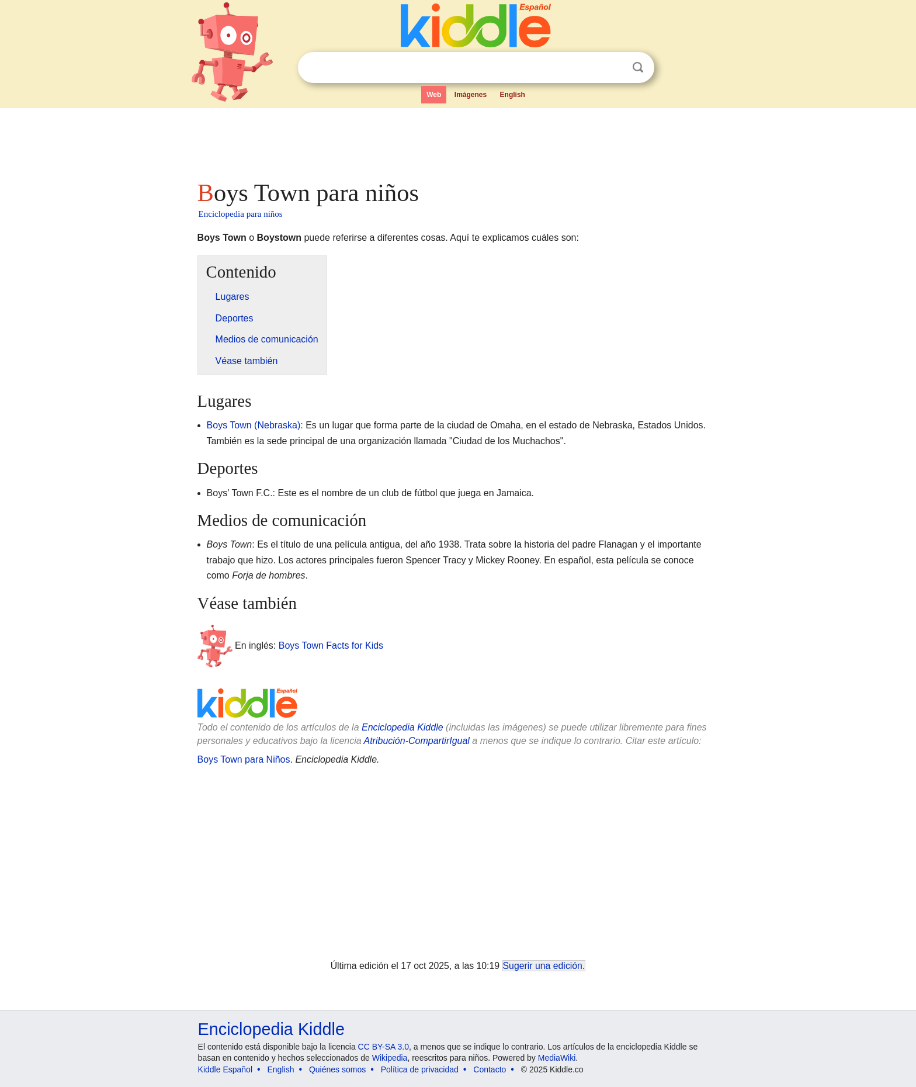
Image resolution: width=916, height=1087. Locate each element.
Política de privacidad (420, 1069)
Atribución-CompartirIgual (417, 741)
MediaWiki (557, 1057)
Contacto (489, 1069)
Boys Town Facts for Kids (331, 645)
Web (433, 95)
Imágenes (470, 95)
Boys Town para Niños (243, 759)
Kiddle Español (225, 1069)
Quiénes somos (337, 1069)
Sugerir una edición (542, 966)
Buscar (638, 67)
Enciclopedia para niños (241, 214)
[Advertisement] (457, 140)
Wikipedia (390, 1057)
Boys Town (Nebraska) (254, 425)
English (512, 95)
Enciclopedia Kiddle (402, 727)
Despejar (614, 68)
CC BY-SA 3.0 (383, 1046)
